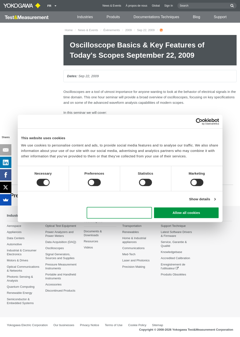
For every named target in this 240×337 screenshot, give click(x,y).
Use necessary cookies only (119, 213)
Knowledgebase (171, 252)
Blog (196, 17)
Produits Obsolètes (173, 274)
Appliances (14, 232)
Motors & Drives (17, 260)
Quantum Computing (21, 287)
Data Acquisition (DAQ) (60, 242)
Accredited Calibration (175, 258)
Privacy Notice (89, 325)
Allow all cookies (186, 213)
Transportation (131, 226)
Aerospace (14, 226)
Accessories (53, 284)
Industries (85, 17)
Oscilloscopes (54, 248)
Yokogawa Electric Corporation (27, 325)
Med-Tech (128, 254)
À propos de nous (136, 5)
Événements (111, 30)
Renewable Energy (19, 293)
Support (220, 17)
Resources (91, 241)
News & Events (112, 5)
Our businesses (63, 325)
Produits (113, 17)
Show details (199, 199)
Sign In (168, 5)
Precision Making (133, 266)
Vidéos (88, 247)
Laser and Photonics (135, 260)
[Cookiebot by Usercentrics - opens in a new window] (199, 121)
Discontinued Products (60, 290)
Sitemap (157, 325)
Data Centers (16, 238)
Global (156, 5)
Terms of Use (114, 325)
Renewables (130, 232)
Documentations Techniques (156, 17)
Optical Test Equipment (60, 226)
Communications (133, 248)
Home (69, 30)
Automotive (14, 244)
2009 (128, 30)
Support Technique (173, 226)
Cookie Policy (137, 325)
